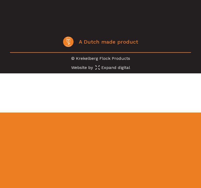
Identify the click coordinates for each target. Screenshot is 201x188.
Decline (100, 176)
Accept (100, 161)
